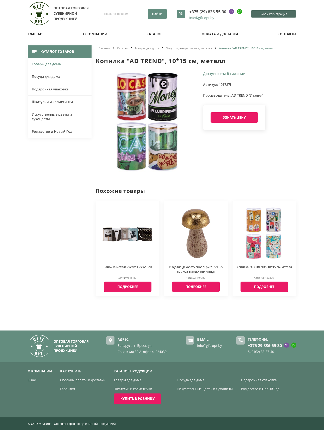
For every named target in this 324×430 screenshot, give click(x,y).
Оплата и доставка (220, 34)
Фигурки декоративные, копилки (189, 48)
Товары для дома (46, 64)
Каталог (154, 34)
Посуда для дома (46, 76)
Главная (36, 34)
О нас (32, 380)
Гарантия (67, 389)
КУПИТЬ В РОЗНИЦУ (137, 398)
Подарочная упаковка (50, 89)
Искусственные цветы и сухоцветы (52, 116)
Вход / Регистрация (273, 14)
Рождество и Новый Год (52, 131)
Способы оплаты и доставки (82, 380)
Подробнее (127, 286)
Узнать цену (234, 117)
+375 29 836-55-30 (265, 345)
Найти (157, 14)
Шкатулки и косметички (52, 102)
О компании (95, 34)
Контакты (287, 34)
